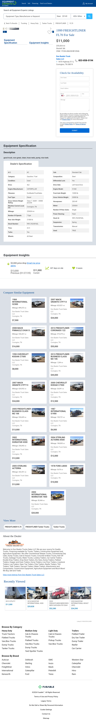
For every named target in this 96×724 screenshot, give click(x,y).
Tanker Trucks (47, 23)
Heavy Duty (34, 23)
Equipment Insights (39, 42)
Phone (62, 94)
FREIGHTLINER (60, 23)
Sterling (28, 663)
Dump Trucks (8, 645)
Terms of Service (81, 124)
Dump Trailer (77, 641)
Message (63, 100)
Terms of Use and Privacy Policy (46, 697)
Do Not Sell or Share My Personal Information (46, 705)
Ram (74, 674)
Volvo (27, 667)
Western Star (77, 660)
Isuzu (50, 663)
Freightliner (7, 667)
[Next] (50, 28)
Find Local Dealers (46, 3)
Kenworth (6, 674)
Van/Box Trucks (9, 641)
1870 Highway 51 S (65, 62)
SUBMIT (74, 130)
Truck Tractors (8, 634)
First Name (64, 77)
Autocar (5, 660)
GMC (50, 660)
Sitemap (46, 718)
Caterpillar (29, 670)
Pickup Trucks (54, 640)
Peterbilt (52, 670)
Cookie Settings (46, 710)
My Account (89, 3)
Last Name (63, 83)
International (7, 670)
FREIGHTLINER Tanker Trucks (37, 527)
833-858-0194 (84, 60)
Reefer (75, 645)
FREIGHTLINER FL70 (13, 527)
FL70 (71, 23)
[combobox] (63, 96)
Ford (27, 674)
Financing (35, 3)
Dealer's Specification (21, 163)
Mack (50, 667)
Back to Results (11, 23)
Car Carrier (76, 648)
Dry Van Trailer (78, 637)
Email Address (64, 88)
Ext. (83, 94)
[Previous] (7, 28)
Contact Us (46, 714)
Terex (50, 674)
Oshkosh (29, 660)
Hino (74, 670)
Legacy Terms (46, 701)
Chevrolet (6, 663)
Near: (59, 16)
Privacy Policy (66, 119)
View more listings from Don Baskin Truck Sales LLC (23, 575)
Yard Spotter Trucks (34, 651)
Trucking (24, 23)
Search (24, 3)
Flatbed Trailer (78, 634)
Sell (29, 3)
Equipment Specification (10, 41)
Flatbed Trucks (8, 637)
